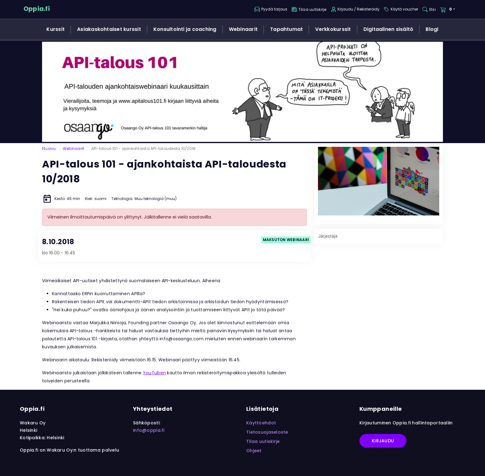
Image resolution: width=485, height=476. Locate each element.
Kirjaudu (383, 441)
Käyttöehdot (261, 423)
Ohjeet (254, 451)
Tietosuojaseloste (267, 432)
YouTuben (154, 373)
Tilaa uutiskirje (263, 441)
